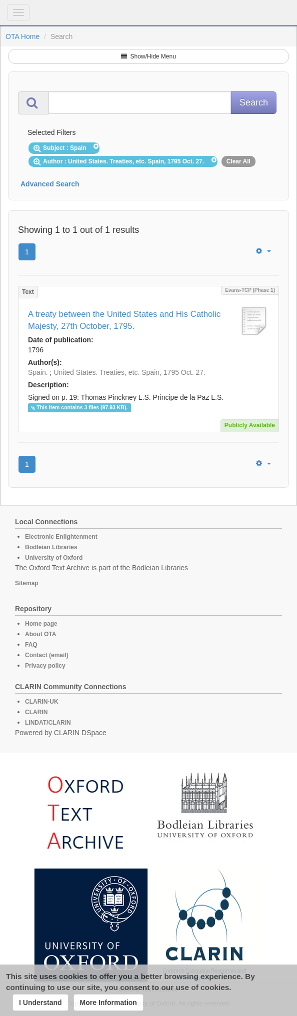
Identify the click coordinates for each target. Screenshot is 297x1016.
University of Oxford (53, 557)
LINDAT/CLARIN (48, 722)
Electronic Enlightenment (61, 536)
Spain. (38, 372)
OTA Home (23, 36)
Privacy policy (45, 665)
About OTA (40, 634)
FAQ (31, 644)
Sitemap (26, 583)
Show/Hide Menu (148, 56)
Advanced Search (50, 184)
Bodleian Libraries (51, 547)
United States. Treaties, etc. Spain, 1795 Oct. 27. (130, 372)
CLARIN (36, 712)
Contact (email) (46, 655)
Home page (41, 623)
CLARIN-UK (41, 701)
